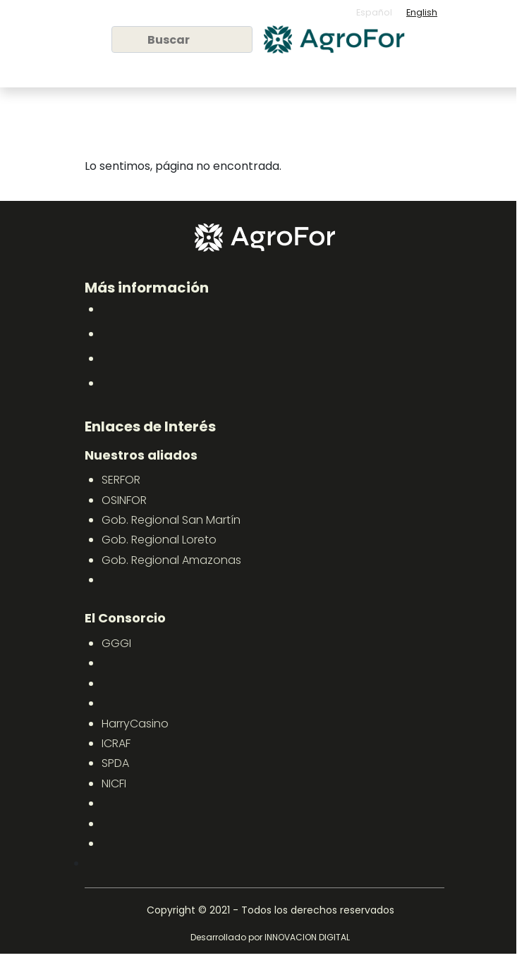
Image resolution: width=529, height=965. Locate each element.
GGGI (116, 643)
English (421, 12)
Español (374, 12)
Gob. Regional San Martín (171, 520)
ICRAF (116, 743)
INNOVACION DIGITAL (307, 937)
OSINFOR (124, 500)
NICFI (114, 783)
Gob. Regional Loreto (159, 539)
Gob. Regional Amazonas (171, 560)
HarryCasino (135, 723)
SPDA (115, 763)
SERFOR (121, 480)
